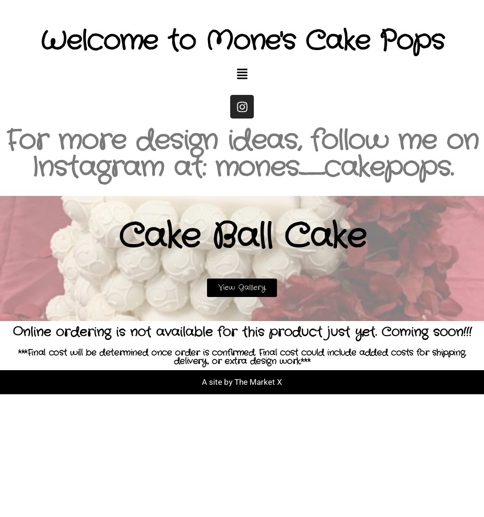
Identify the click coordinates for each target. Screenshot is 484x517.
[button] (242, 75)
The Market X (258, 382)
